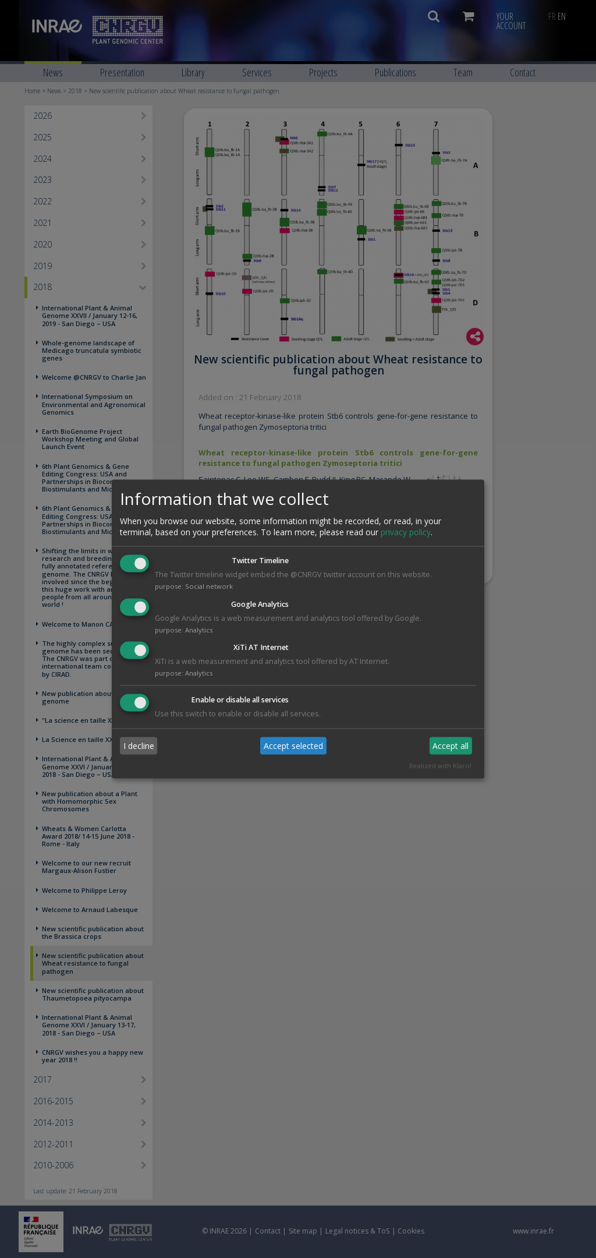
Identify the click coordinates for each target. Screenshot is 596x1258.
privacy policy (406, 532)
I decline (138, 745)
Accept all (450, 745)
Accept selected (293, 745)
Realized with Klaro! (440, 766)
